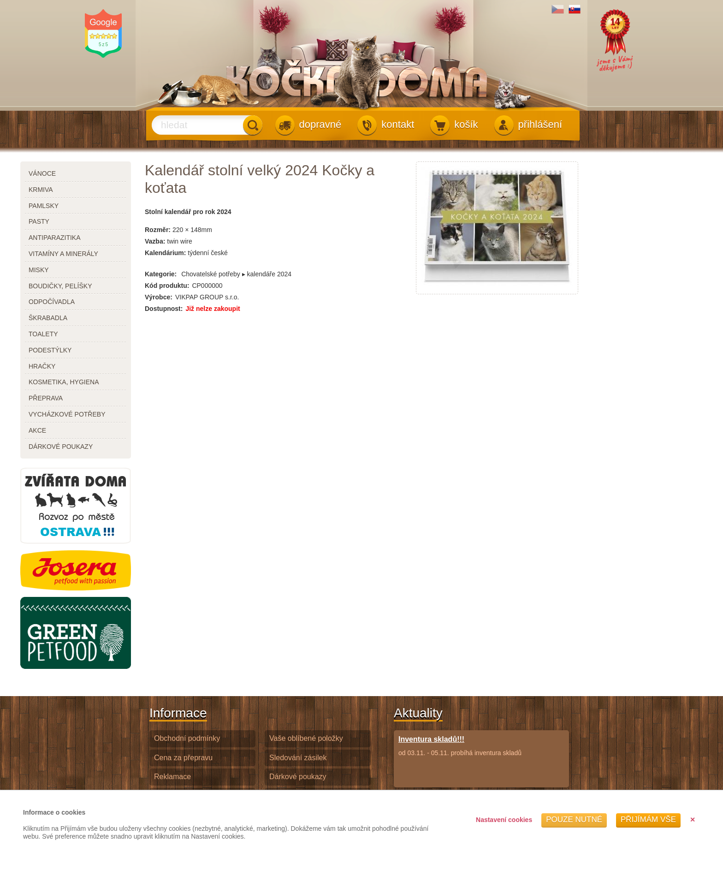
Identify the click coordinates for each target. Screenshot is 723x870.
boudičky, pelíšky (60, 286)
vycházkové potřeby (67, 414)
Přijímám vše (648, 819)
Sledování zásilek (298, 758)
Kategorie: (161, 274)
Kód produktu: (167, 285)
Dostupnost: (164, 308)
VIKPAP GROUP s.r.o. (207, 297)
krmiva (41, 189)
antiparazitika (55, 237)
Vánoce (42, 173)
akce (37, 430)
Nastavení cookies (504, 819)
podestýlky (50, 350)
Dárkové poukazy (297, 777)
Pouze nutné (574, 819)
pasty (39, 221)
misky (39, 270)
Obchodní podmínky (187, 738)
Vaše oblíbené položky (306, 738)
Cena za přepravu (183, 758)
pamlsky (44, 205)
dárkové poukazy (61, 446)
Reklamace (172, 777)
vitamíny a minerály (63, 253)
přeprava (46, 398)
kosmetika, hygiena (64, 382)
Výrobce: (158, 297)
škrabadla (48, 318)
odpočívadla (52, 301)
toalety (43, 334)
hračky (42, 366)
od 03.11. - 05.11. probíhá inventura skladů (460, 746)
